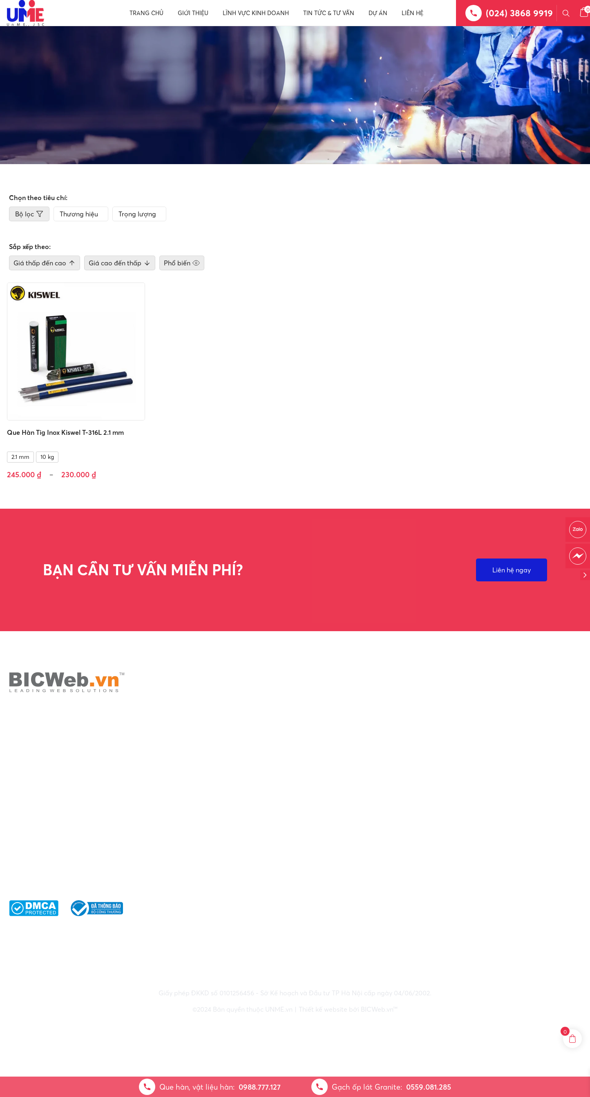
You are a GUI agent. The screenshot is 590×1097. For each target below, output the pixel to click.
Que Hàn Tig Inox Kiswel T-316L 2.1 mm (65, 432)
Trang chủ (146, 13)
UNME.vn (279, 1009)
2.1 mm (20, 457)
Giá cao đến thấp (120, 263)
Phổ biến (182, 263)
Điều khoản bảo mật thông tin (483, 834)
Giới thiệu (193, 13)
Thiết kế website (323, 1009)
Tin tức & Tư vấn (328, 13)
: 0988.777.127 (312, 852)
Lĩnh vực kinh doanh (256, 13)
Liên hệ (412, 13)
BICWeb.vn (377, 1009)
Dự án (378, 13)
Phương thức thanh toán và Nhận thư (495, 861)
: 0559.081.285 (311, 861)
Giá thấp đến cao (44, 263)
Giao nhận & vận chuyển (474, 847)
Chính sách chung (464, 820)
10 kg (47, 457)
